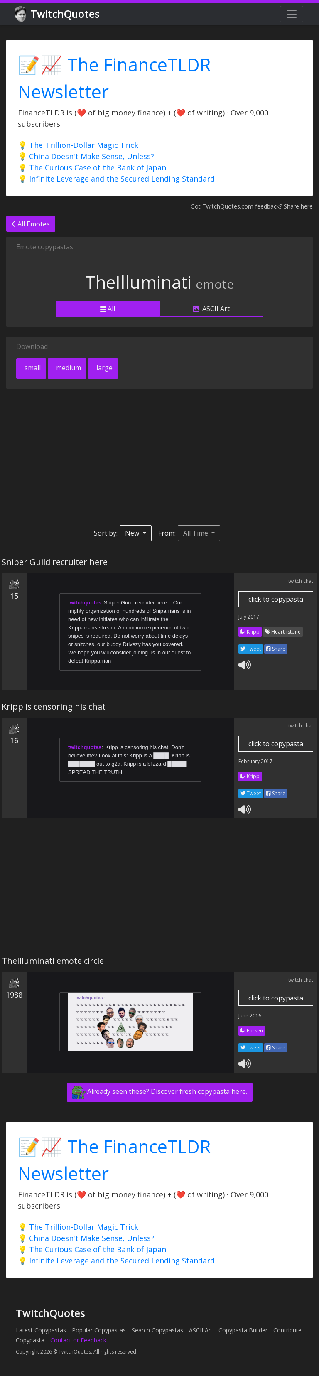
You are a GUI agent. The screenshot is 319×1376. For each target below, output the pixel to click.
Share (275, 648)
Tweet (250, 648)
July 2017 (248, 616)
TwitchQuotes (57, 14)
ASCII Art (211, 308)
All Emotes (31, 224)
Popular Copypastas (99, 1330)
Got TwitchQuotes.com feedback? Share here (252, 206)
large (104, 367)
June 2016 (249, 1015)
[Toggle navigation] (291, 14)
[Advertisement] (159, 457)
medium (67, 367)
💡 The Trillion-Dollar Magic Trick (78, 145)
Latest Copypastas (41, 1330)
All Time (196, 533)
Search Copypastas (157, 1330)
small (32, 367)
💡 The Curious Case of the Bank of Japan (92, 167)
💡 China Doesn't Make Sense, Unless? (86, 156)
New (133, 533)
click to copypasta (275, 599)
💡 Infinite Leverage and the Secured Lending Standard (116, 179)
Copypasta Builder (242, 1330)
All (107, 308)
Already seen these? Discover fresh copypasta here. (159, 1092)
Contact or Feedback (78, 1340)
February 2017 (255, 761)
